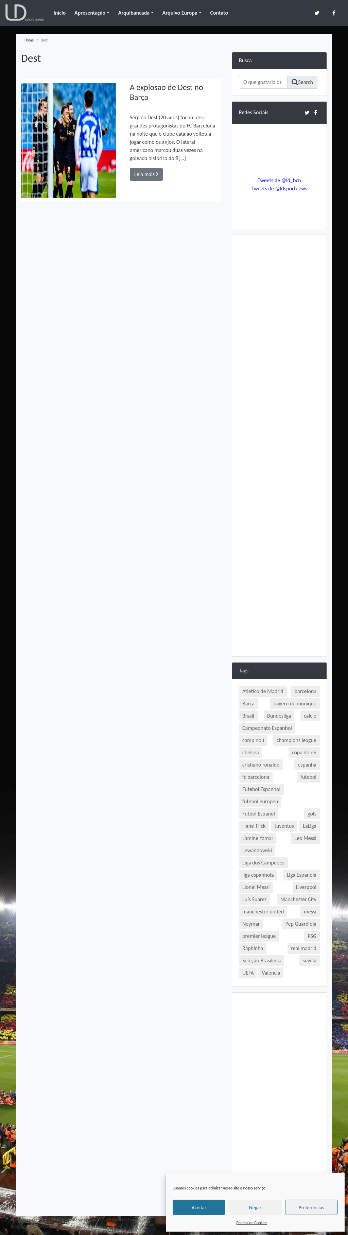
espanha (307, 764)
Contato (219, 13)
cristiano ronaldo (260, 764)
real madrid (303, 948)
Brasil (248, 716)
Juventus (284, 826)
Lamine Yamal (257, 838)
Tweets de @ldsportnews (279, 188)
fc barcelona (255, 777)
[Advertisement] (279, 344)
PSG (312, 936)
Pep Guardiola (300, 924)
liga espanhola (258, 875)
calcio (310, 716)
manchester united (263, 911)
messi (310, 911)
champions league (296, 740)
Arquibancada (134, 13)
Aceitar (199, 1207)
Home (29, 40)
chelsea (250, 752)
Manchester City (298, 899)
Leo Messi (305, 838)
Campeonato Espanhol (267, 728)
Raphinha (252, 948)
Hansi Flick (253, 826)
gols (312, 813)
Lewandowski (257, 850)
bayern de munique (295, 703)
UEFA (248, 973)
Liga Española (301, 875)
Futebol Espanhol (261, 789)
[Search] (263, 82)
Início (59, 13)
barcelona (305, 691)
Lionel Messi (255, 887)
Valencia (271, 973)
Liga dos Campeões (263, 862)
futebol (308, 777)
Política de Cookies (252, 1222)
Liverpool (306, 887)
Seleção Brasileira (261, 960)
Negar (255, 1207)
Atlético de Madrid (262, 691)
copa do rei (304, 752)
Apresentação (89, 13)
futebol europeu (260, 801)
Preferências (311, 1207)
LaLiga (309, 826)
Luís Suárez (254, 899)
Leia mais (146, 173)
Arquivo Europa (179, 13)
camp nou (253, 740)
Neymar (251, 924)
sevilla (309, 960)
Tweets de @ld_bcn (279, 180)
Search (302, 82)
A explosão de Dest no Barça (166, 92)
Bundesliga (279, 716)
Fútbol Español (258, 813)
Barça (248, 703)
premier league (259, 936)
